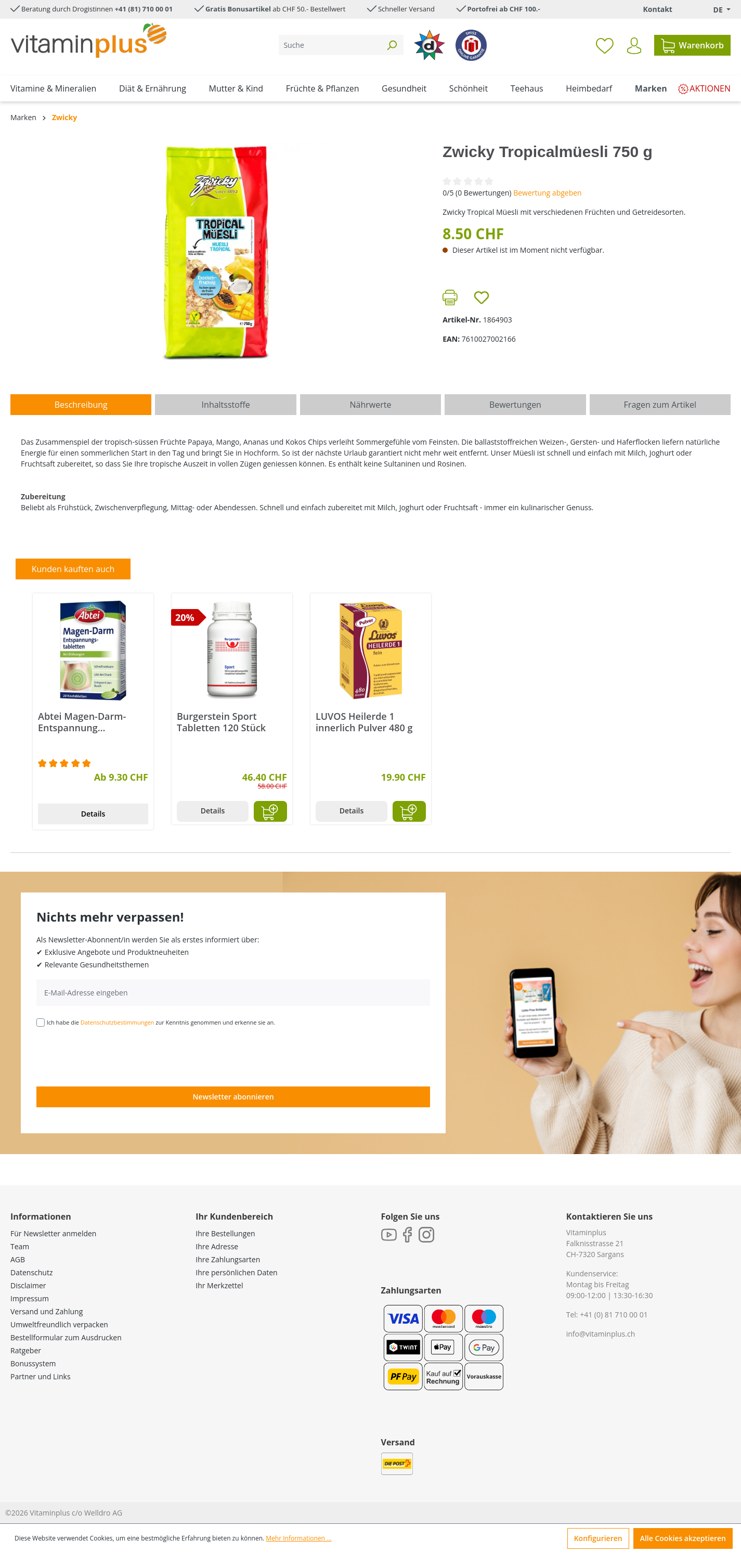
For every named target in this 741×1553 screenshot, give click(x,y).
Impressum (29, 1298)
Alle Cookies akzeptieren (683, 1538)
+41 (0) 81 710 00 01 (614, 1314)
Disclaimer (28, 1285)
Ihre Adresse (217, 1246)
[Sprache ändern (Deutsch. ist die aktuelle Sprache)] (714, 10)
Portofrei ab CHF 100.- (503, 9)
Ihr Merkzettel (219, 1285)
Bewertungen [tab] (515, 404)
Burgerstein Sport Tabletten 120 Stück (221, 721)
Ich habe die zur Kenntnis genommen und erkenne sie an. (161, 1022)
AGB (17, 1259)
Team (19, 1246)
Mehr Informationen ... (298, 1538)
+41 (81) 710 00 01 (144, 9)
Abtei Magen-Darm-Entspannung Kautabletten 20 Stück (87, 721)
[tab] (80, 404)
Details (93, 814)
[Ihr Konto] (634, 46)
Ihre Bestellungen (225, 1233)
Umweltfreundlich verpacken (59, 1324)
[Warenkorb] (692, 45)
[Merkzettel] (604, 45)
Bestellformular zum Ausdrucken (66, 1337)
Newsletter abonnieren (233, 1097)
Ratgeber (25, 1350)
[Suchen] (392, 45)
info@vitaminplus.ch (600, 1334)
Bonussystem (33, 1363)
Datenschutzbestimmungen (117, 1022)
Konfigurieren (598, 1538)
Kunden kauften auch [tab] (73, 569)
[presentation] (115, 1056)
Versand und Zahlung (46, 1311)
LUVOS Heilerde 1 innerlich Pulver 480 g (364, 721)
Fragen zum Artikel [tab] (660, 404)
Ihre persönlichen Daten (236, 1272)
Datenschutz (31, 1272)
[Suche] (329, 45)
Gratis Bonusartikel (238, 9)
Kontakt (657, 9)
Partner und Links (40, 1376)
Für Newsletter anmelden (53, 1233)
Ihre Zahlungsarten (228, 1259)
